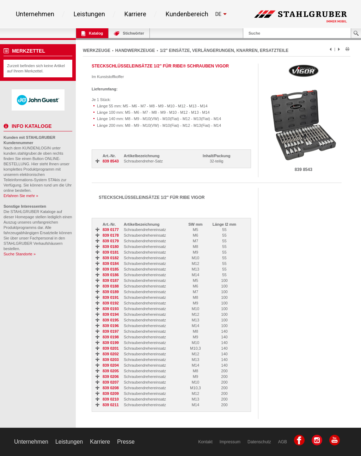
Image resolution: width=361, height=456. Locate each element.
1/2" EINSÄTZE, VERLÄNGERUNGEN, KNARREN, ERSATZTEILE (224, 50)
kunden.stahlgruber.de (23, 153)
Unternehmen (35, 14)
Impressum (230, 441)
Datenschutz (259, 441)
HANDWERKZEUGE (135, 50)
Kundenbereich (187, 14)
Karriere (135, 14)
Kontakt (205, 441)
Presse (126, 442)
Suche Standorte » (20, 254)
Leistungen (89, 14)
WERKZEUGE (96, 50)
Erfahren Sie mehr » (21, 196)
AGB (282, 441)
